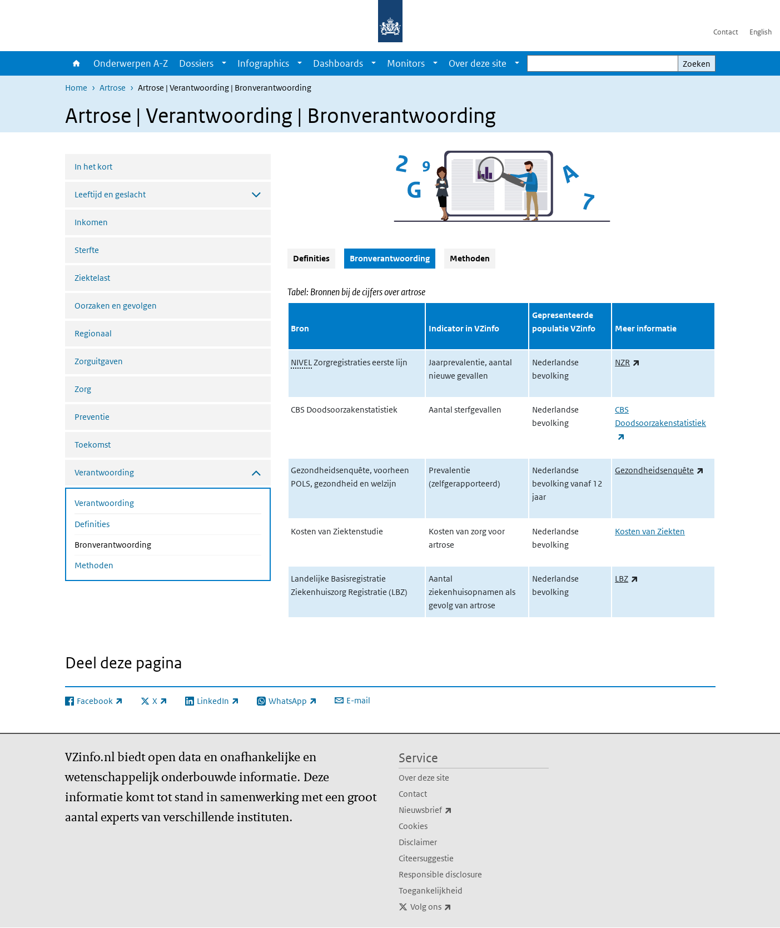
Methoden (93, 565)
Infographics (263, 63)
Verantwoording (104, 503)
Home (76, 63)
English (760, 32)
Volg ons (455, 907)
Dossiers (196, 63)
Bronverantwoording (142, 544)
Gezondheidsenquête (659, 470)
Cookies (413, 826)
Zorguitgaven (98, 361)
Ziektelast (92, 277)
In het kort (93, 166)
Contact (725, 32)
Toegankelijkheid (431, 890)
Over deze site (477, 63)
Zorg (82, 389)
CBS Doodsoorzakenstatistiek (660, 422)
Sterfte (86, 250)
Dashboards (338, 63)
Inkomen (91, 222)
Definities (92, 524)
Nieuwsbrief (450, 810)
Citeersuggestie (426, 858)
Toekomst (92, 444)
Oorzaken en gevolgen (115, 305)
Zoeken (697, 63)
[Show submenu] (224, 63)
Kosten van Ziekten (650, 531)
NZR (627, 362)
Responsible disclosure (440, 874)
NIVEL (301, 362)
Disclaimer (418, 842)
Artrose (113, 87)
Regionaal (93, 333)
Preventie (92, 416)
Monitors (406, 63)
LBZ (626, 578)
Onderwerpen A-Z (130, 63)
